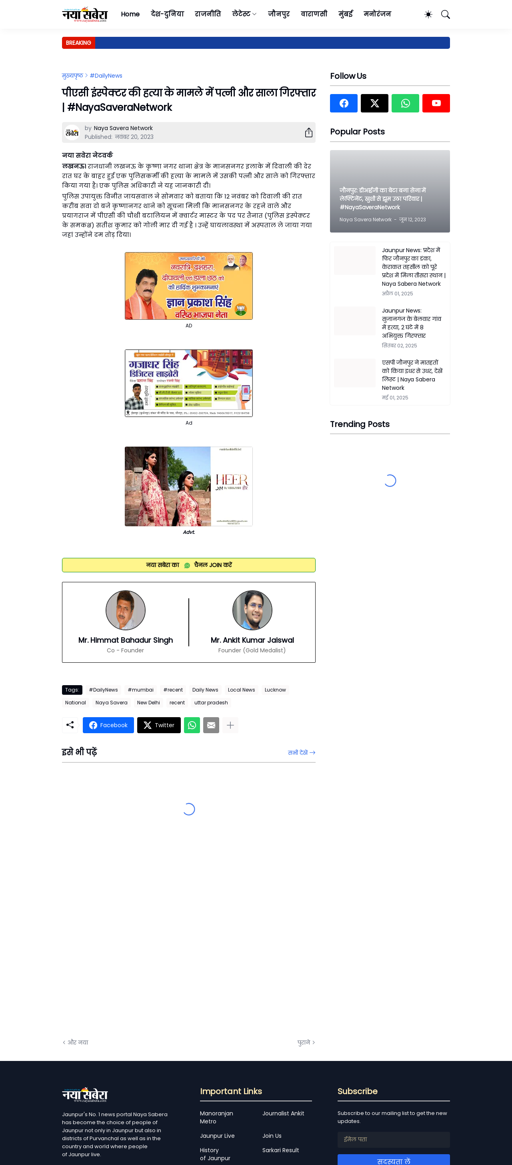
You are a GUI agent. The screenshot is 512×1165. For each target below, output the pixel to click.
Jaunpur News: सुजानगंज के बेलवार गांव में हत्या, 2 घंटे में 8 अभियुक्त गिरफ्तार (411, 323)
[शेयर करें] (306, 132)
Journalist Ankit (283, 1113)
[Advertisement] (142, 942)
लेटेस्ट (241, 14)
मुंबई (345, 14)
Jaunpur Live (217, 1136)
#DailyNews (106, 76)
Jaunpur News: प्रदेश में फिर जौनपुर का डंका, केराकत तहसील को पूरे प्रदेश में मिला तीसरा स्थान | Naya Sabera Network (414, 267)
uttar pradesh (211, 702)
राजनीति (208, 14)
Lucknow (275, 689)
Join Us (272, 1136)
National (75, 702)
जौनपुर (279, 14)
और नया (78, 1043)
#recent (173, 689)
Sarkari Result (280, 1150)
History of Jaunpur (215, 1154)
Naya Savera (112, 702)
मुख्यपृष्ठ (72, 76)
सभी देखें (298, 753)
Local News (241, 689)
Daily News (205, 689)
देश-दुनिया (167, 14)
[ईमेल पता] (394, 1140)
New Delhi (148, 702)
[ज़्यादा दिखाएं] (230, 725)
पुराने (304, 1043)
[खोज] (442, 14)
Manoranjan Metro (216, 1117)
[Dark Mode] (424, 14)
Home (130, 14)
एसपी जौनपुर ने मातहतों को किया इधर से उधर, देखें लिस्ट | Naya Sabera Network (412, 375)
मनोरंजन (377, 14)
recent (177, 702)
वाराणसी (314, 14)
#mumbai (141, 689)
